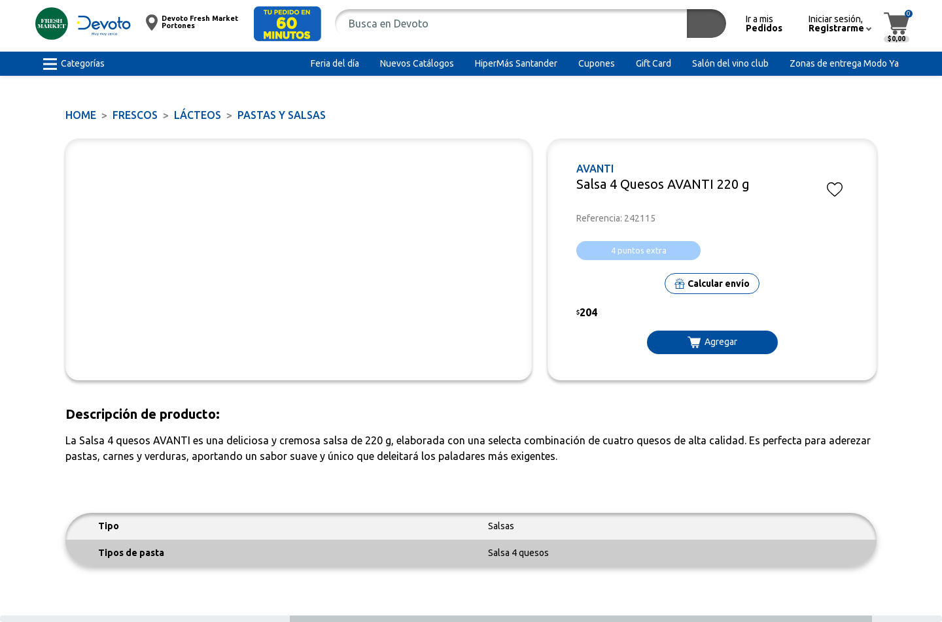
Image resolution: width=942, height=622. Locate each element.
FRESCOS (135, 115)
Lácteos (197, 115)
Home (80, 115)
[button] (287, 24)
